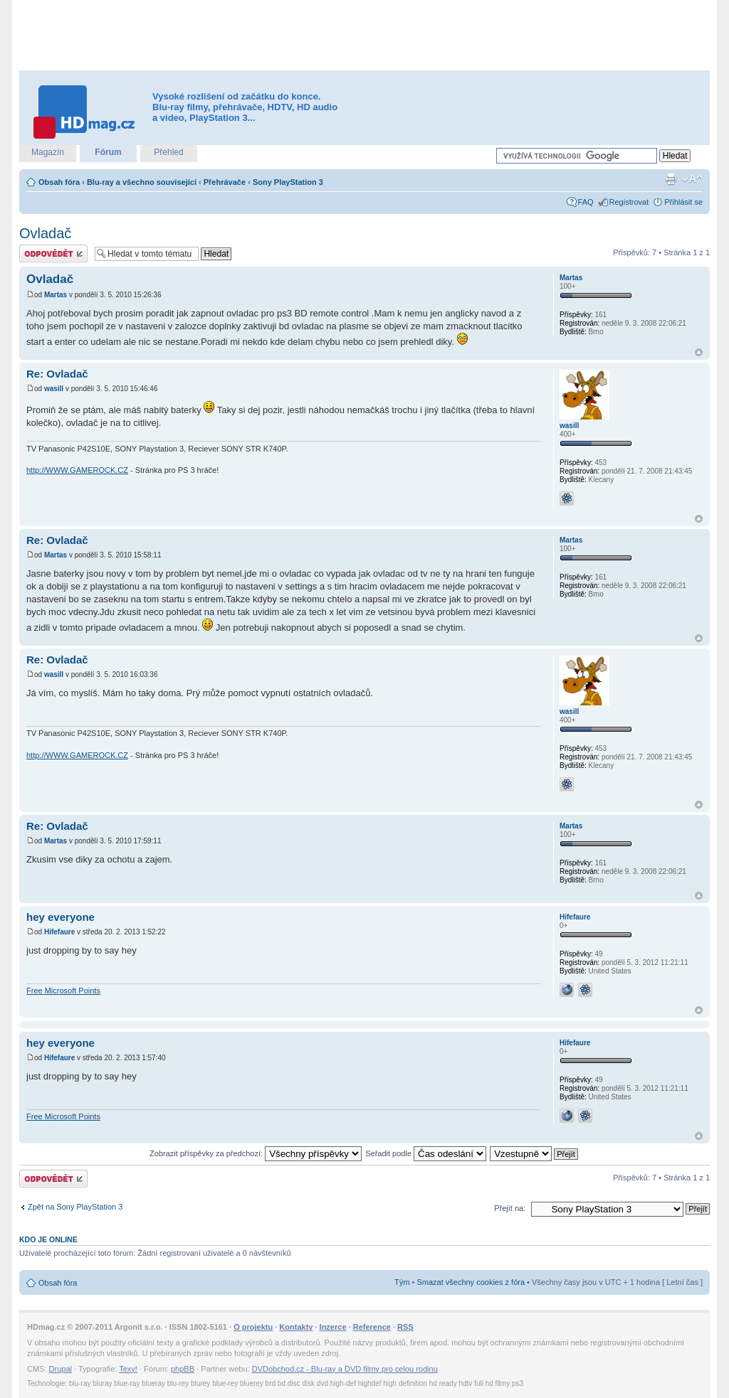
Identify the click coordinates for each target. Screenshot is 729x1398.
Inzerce (333, 1327)
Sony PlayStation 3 (288, 182)
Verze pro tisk (670, 179)
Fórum (108, 152)
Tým (401, 1282)
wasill (53, 389)
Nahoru (699, 352)
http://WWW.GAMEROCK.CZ (77, 470)
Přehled (168, 152)
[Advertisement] (364, 36)
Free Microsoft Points (63, 990)
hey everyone (60, 917)
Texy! (128, 1369)
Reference (372, 1327)
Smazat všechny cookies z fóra (470, 1282)
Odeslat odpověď (53, 253)
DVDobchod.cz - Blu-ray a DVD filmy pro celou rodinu (345, 1369)
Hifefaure (59, 932)
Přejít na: (509, 1208)
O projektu (253, 1327)
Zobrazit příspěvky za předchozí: (256, 1153)
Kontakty (296, 1327)
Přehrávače (225, 182)
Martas (55, 295)
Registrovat (629, 202)
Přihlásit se (683, 202)
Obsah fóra (59, 182)
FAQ (586, 202)
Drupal (60, 1369)
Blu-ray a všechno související (141, 182)
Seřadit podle (425, 1153)
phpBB (182, 1369)
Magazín (47, 152)
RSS (405, 1327)
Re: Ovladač (57, 374)
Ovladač (45, 233)
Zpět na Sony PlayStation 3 (75, 1206)
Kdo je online (48, 1239)
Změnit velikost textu (692, 179)
